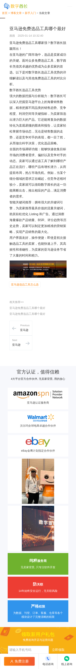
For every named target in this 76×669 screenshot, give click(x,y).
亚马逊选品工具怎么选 (25, 284)
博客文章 (16, 13)
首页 (4, 13)
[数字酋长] (15, 6)
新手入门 (30, 13)
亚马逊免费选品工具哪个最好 (27, 307)
